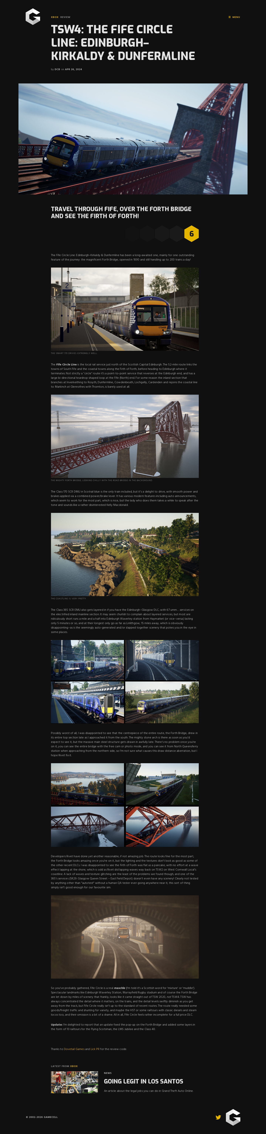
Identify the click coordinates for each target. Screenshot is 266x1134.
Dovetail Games (74, 1049)
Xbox (55, 17)
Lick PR (95, 1049)
